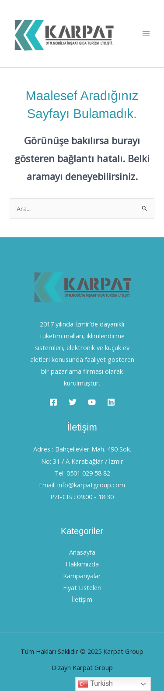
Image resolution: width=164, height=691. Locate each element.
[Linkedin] (111, 402)
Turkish (95, 684)
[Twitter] (73, 402)
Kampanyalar (82, 575)
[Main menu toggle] (146, 33)
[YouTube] (92, 402)
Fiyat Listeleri (82, 587)
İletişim (82, 599)
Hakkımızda (82, 563)
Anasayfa (82, 552)
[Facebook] (53, 402)
